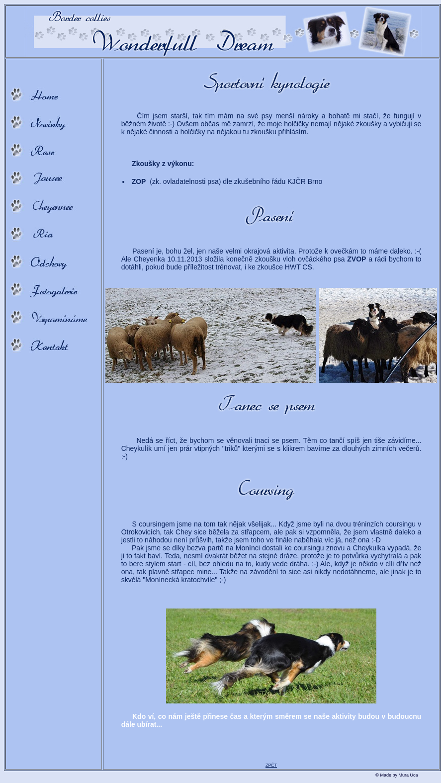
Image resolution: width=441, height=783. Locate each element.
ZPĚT (271, 765)
